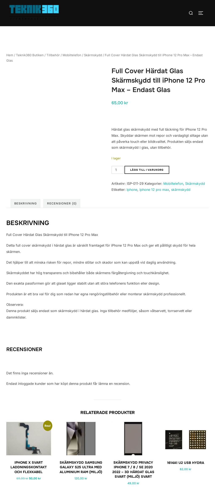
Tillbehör (53, 55)
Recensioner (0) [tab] (62, 203)
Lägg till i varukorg (147, 170)
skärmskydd (180, 189)
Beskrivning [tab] (25, 203)
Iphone (132, 189)
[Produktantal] (117, 170)
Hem (9, 55)
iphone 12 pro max (154, 189)
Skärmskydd (93, 55)
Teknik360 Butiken (30, 55)
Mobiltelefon (72, 55)
